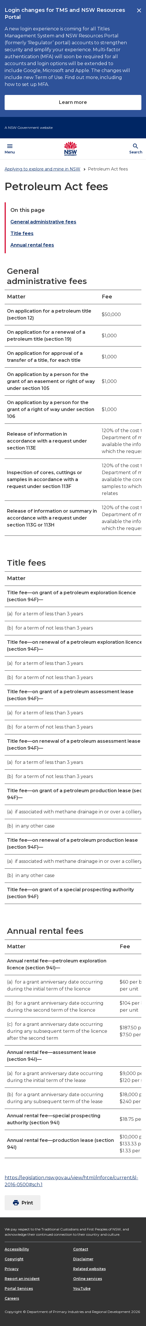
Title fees (22, 233)
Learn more (73, 102)
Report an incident (22, 1279)
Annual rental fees (32, 245)
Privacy (12, 1269)
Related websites (89, 1269)
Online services (87, 1279)
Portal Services (19, 1288)
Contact (80, 1249)
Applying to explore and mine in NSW (42, 169)
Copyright (14, 1259)
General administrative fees (43, 222)
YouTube (81, 1288)
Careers (12, 1298)
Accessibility (17, 1249)
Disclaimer (83, 1259)
